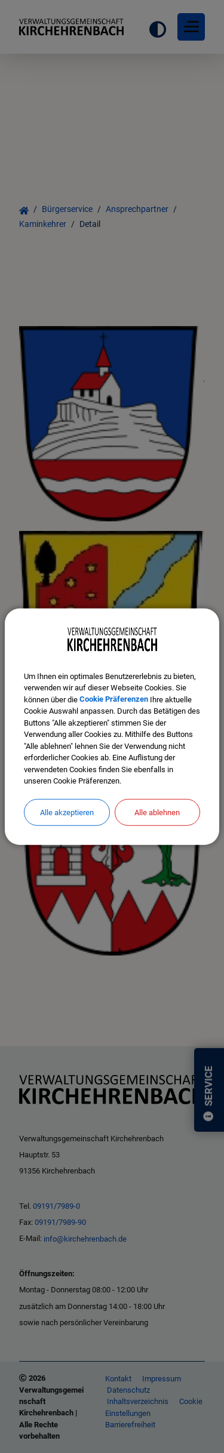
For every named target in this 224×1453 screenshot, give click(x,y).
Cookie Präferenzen (113, 699)
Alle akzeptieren (67, 811)
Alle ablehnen (157, 811)
